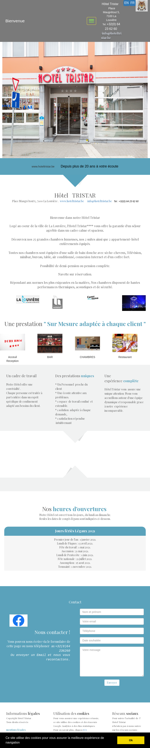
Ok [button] (131, 740)
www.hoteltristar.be (72, 201)
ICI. (85, 729)
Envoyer (112, 682)
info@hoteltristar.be (99, 201)
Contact (75, 602)
